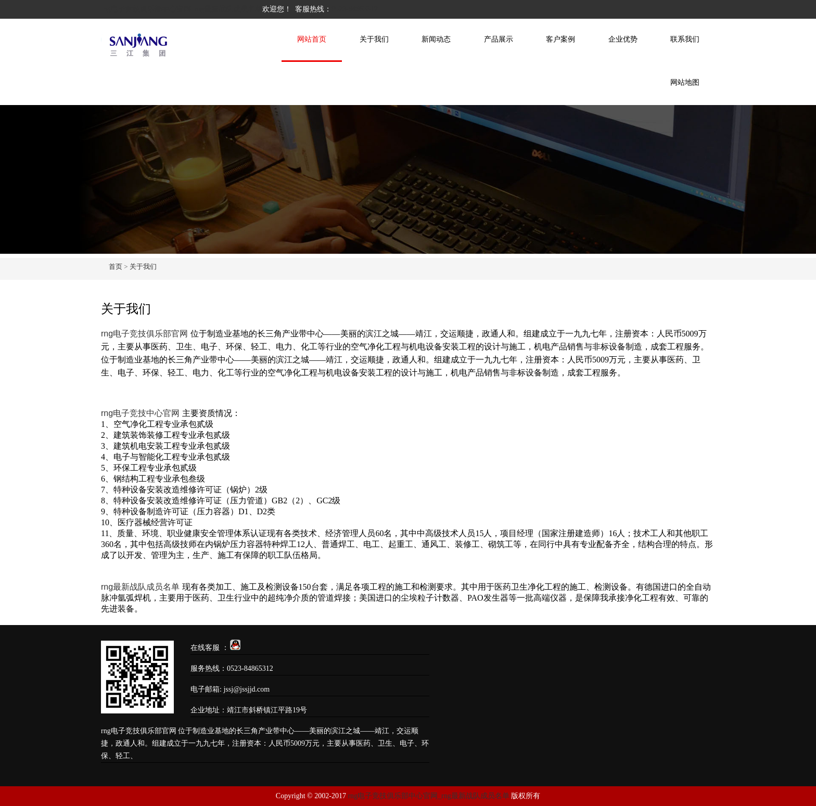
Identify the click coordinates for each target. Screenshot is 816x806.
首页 (115, 266)
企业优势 (623, 39)
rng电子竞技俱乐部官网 (144, 333)
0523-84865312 (355, 9)
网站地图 (684, 82)
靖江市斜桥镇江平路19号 (267, 710)
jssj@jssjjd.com (246, 689)
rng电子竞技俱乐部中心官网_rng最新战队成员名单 (181, 9)
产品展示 (498, 39)
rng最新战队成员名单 (140, 586)
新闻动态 (436, 39)
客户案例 (560, 39)
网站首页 (311, 39)
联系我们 (684, 39)
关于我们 (374, 39)
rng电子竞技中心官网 (140, 413)
